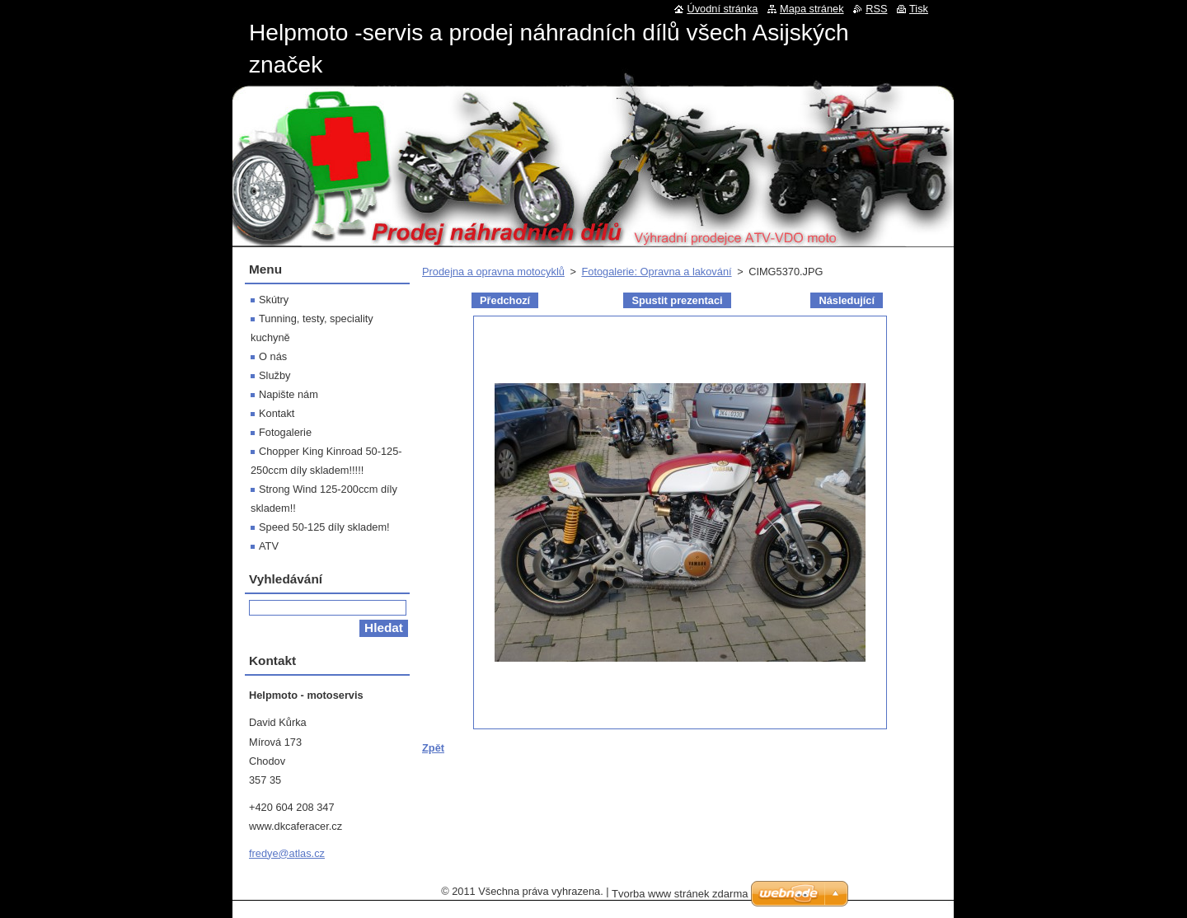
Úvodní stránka (722, 8)
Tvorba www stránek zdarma (680, 894)
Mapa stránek (812, 8)
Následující (847, 300)
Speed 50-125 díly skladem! (324, 527)
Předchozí (505, 300)
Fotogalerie (285, 432)
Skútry (274, 299)
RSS (876, 8)
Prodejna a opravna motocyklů (493, 271)
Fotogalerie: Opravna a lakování (656, 271)
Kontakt (276, 413)
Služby (274, 375)
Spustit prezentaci (676, 300)
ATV (269, 546)
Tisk (918, 8)
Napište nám (288, 394)
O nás (273, 356)
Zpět (433, 748)
